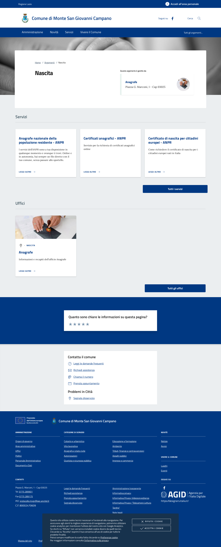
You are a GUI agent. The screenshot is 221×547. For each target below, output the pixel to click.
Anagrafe (131, 82)
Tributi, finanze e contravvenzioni (128, 451)
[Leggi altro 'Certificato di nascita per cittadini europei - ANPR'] (156, 172)
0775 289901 (26, 491)
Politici (18, 456)
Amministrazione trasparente (126, 488)
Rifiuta (151, 521)
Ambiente (117, 446)
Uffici (17, 451)
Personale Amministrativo (28, 460)
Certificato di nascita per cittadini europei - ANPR (173, 140)
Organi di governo (23, 441)
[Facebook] (171, 18)
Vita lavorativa (71, 446)
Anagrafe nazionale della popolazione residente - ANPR (41, 140)
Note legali (117, 512)
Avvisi (164, 446)
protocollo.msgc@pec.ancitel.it (34, 501)
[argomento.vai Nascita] (31, 245)
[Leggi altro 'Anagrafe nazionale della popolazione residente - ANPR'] (27, 172)
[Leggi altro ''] (27, 271)
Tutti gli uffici (175, 288)
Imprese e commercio (122, 460)
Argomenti (49, 62)
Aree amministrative (25, 446)
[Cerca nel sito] (199, 18)
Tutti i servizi (175, 189)
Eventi (164, 470)
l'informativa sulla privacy (96, 540)
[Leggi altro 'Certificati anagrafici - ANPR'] (92, 172)
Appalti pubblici (119, 456)
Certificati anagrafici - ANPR (105, 138)
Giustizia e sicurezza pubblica (77, 460)
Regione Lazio (25, 4)
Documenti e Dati (23, 465)
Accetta (151, 528)
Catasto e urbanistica (74, 441)
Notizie (164, 441)
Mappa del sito (25, 541)
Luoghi (164, 466)
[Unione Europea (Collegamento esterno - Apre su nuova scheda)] (30, 421)
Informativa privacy (121, 493)
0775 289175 (26, 496)
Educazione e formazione (124, 441)
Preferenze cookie (109, 537)
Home (38, 62)
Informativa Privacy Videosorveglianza (130, 498)
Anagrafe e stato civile (74, 451)
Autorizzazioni (70, 456)
